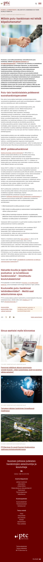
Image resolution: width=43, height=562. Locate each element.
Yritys (21, 513)
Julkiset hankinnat (6, 311)
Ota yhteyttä (21, 517)
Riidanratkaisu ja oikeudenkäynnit (21, 488)
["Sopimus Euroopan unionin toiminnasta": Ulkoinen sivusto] (12, 153)
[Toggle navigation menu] (40, 4)
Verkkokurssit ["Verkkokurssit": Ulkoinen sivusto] (21, 506)
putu (25, 309)
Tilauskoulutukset (21, 504)
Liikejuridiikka (21, 486)
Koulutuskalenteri (21, 502)
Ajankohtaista (11, 10)
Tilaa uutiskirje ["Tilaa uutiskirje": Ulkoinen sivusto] (21, 524)
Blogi (10, 309)
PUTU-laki (30, 309)
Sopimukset (21, 490)
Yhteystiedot (21, 515)
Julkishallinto (21, 484)
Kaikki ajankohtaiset (36, 317)
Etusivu (3, 10)
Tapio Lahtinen (24, 239)
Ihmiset (21, 519)
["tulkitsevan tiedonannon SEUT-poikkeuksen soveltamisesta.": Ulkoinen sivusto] (24, 196)
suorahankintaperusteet (24, 311)
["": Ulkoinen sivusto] (6, 317)
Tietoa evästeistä (21, 548)
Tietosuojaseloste (21, 546)
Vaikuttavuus (21, 494)
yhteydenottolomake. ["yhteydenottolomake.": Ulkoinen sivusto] (10, 301)
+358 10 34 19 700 (23, 474)
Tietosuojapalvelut (21, 492)
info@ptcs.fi (25, 300)
